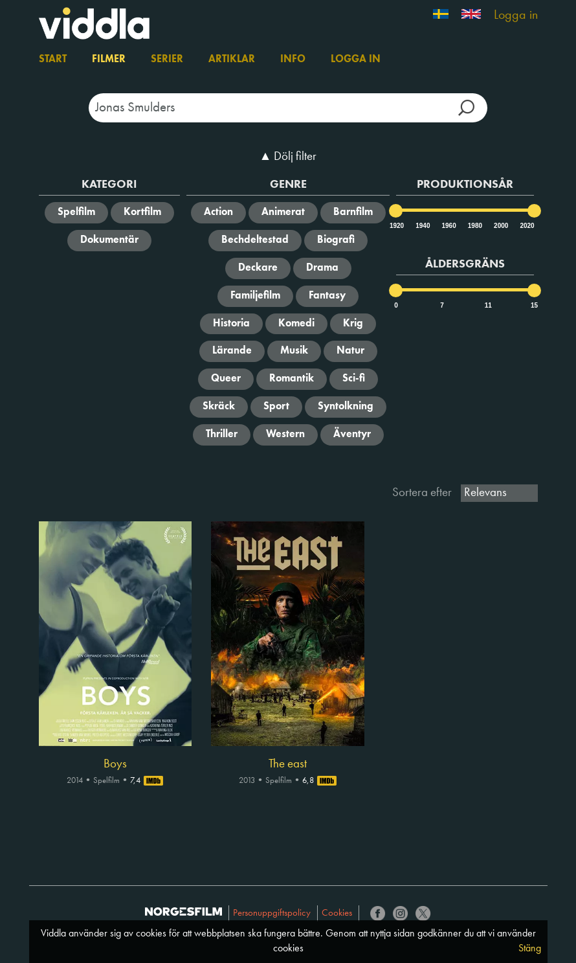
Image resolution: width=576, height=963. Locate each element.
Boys (115, 764)
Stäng (529, 949)
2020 (526, 225)
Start (53, 59)
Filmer (109, 59)
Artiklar (231, 59)
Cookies (337, 913)
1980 (474, 225)
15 (534, 305)
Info (292, 59)
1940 (421, 225)
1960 (448, 225)
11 (488, 305)
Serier (167, 59)
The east (288, 764)
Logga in (516, 15)
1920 (396, 225)
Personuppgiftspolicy (272, 913)
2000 (500, 225)
